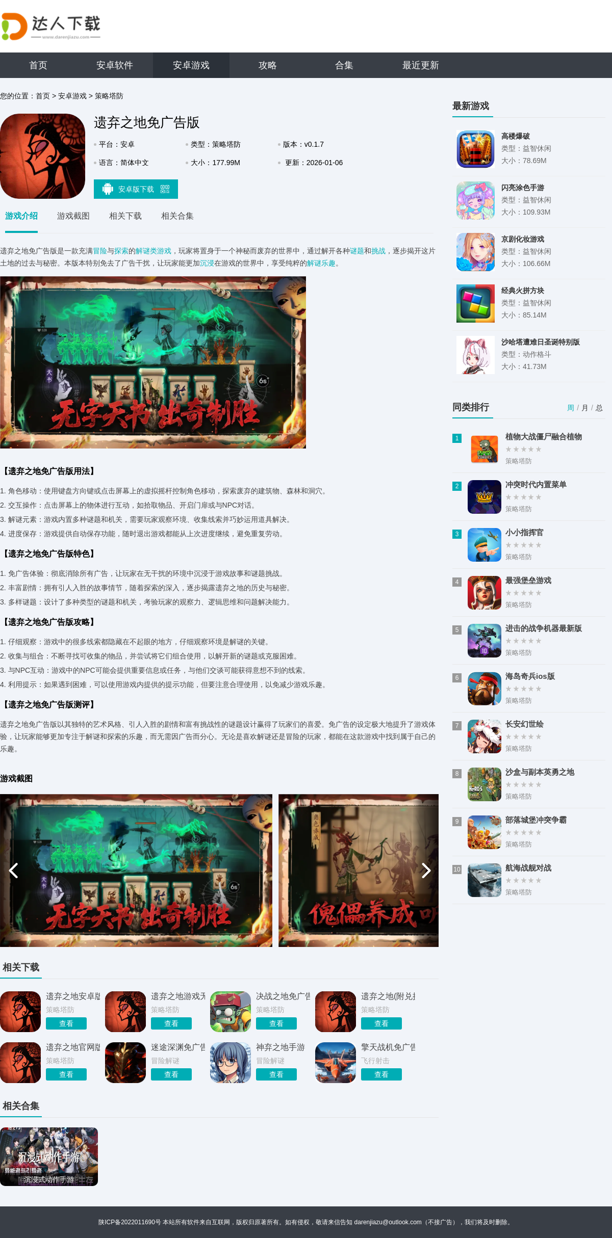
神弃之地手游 (280, 1047)
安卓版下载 (136, 188)
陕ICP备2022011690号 (129, 1222)
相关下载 (125, 216)
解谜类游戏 (153, 251)
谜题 (357, 251)
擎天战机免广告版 (388, 1047)
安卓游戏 (191, 65)
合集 (344, 65)
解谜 (314, 263)
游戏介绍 (21, 216)
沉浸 (207, 263)
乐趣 (328, 263)
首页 (38, 65)
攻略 (268, 65)
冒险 (100, 251)
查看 (66, 1023)
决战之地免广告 (283, 996)
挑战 (378, 251)
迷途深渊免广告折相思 (178, 1047)
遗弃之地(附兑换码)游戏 (388, 996)
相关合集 (177, 216)
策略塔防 (109, 96)
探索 (121, 251)
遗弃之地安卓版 (73, 996)
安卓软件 (114, 65)
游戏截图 (73, 216)
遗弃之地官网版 (73, 1047)
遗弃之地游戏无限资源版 (178, 996)
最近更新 (420, 65)
